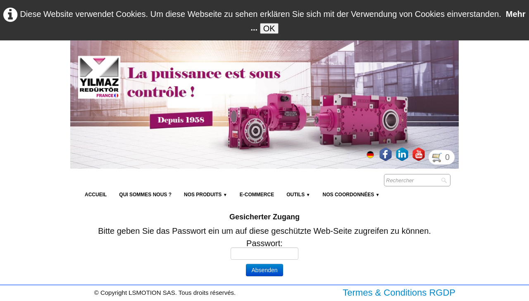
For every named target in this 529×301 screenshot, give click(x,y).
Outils (298, 195)
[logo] (221, 60)
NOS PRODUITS (205, 195)
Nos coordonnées (351, 195)
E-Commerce (257, 195)
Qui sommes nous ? (145, 195)
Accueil (96, 195)
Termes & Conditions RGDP (399, 292)
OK (269, 28)
